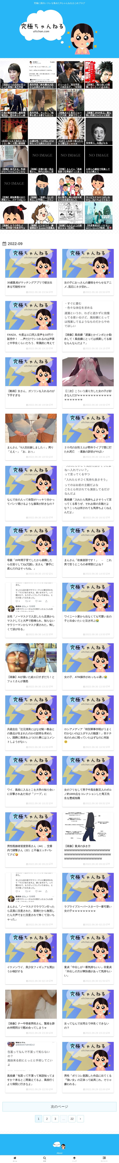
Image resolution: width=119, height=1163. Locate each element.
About (59, 1153)
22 (72, 1118)
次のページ (59, 1107)
